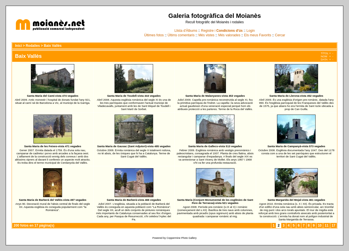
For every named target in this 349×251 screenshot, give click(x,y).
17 (333, 225)
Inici (18, 46)
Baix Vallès (53, 46)
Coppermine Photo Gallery (181, 238)
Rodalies (33, 46)
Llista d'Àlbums (185, 31)
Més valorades (229, 35)
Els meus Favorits (257, 35)
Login (250, 31)
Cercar (280, 35)
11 (326, 225)
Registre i (222, 31)
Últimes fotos (154, 35)
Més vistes (206, 35)
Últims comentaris (181, 35)
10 (319, 225)
